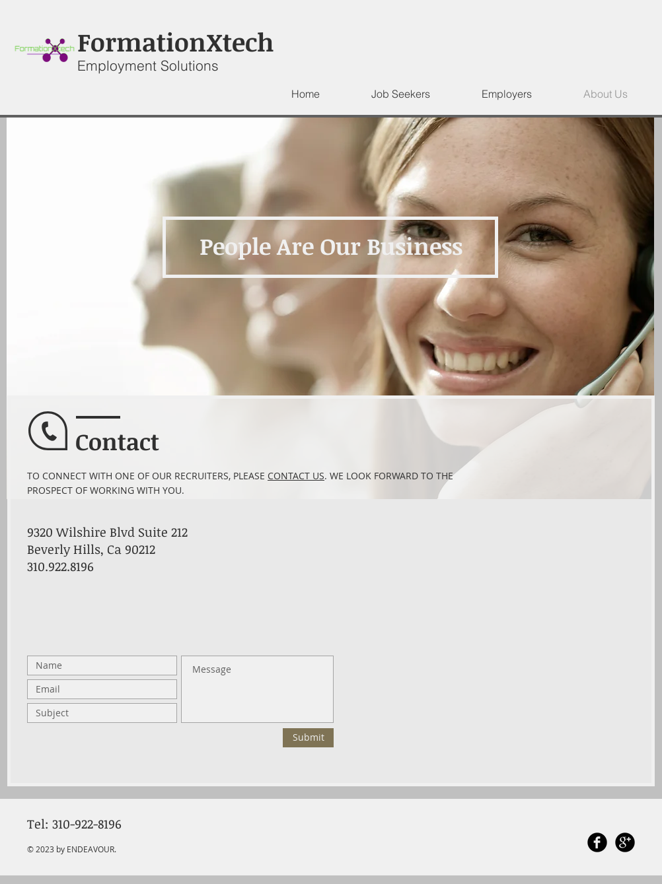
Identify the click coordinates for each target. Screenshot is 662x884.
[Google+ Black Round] (625, 842)
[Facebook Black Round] (597, 842)
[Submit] (308, 737)
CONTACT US (296, 475)
